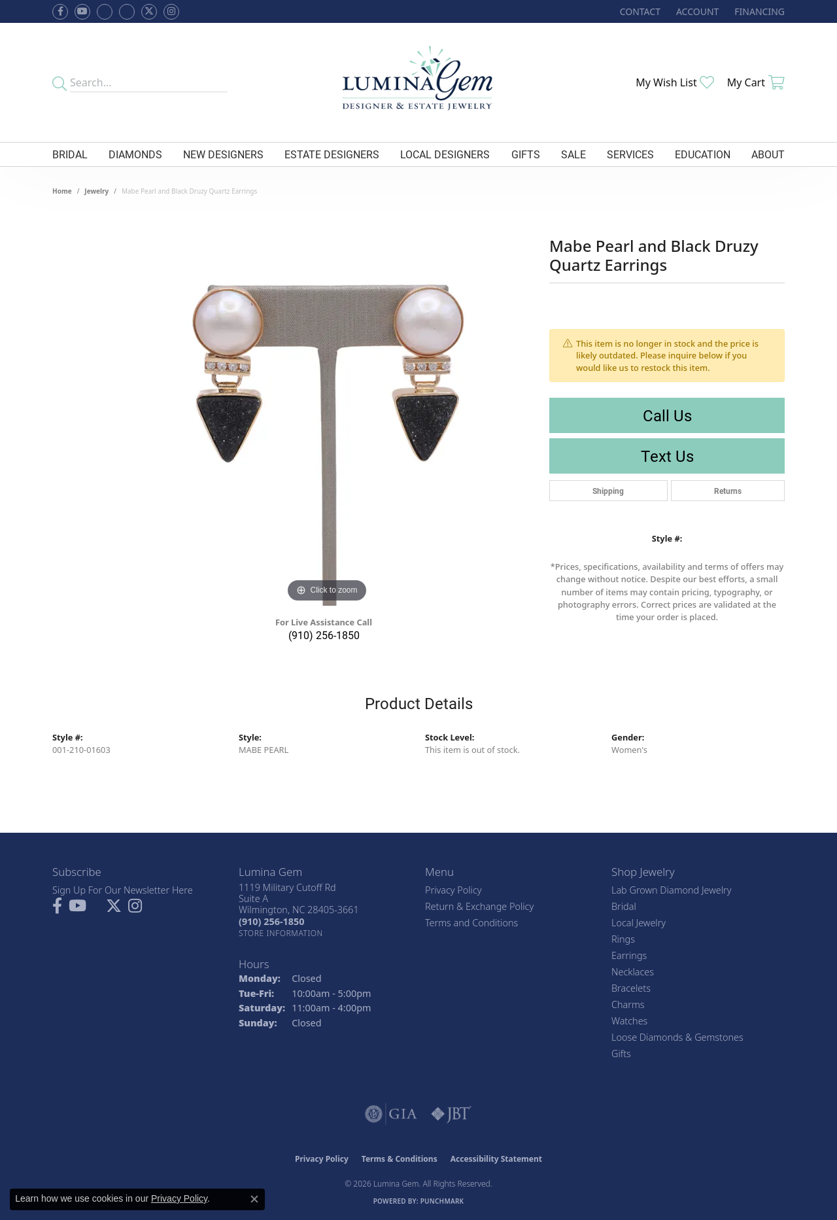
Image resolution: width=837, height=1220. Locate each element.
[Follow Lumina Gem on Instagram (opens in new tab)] (171, 12)
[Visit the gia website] (391, 1114)
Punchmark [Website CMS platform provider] (442, 1201)
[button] (696, 11)
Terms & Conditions (399, 1158)
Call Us (667, 415)
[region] (327, 409)
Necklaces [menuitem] (632, 972)
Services (630, 154)
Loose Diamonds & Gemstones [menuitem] (677, 1037)
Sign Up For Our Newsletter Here (122, 890)
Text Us (667, 455)
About (768, 154)
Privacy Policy (453, 890)
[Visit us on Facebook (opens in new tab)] (104, 12)
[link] (638, 11)
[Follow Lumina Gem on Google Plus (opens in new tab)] (127, 12)
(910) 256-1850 (324, 635)
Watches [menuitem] (629, 1021)
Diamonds (135, 154)
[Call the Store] (271, 921)
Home (62, 191)
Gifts (525, 154)
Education (702, 154)
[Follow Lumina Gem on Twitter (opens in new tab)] (149, 12)
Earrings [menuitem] (629, 955)
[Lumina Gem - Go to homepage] (418, 82)
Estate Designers (331, 154)
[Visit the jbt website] (451, 1114)
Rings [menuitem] (623, 939)
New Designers (223, 154)
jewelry (96, 191)
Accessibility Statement (496, 1158)
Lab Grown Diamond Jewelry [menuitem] (671, 890)
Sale (573, 154)
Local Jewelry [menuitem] (638, 922)
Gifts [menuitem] (621, 1053)
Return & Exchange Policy (479, 906)
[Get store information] (281, 933)
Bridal (70, 154)
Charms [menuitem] (628, 1004)
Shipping (608, 490)
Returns (728, 490)
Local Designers (445, 154)
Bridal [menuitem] (623, 906)
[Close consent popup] (254, 1199)
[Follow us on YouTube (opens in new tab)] (82, 12)
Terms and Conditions (471, 922)
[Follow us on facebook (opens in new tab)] (60, 12)
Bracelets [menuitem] (631, 988)
